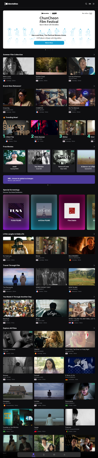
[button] (45, 49)
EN (90, 4)
